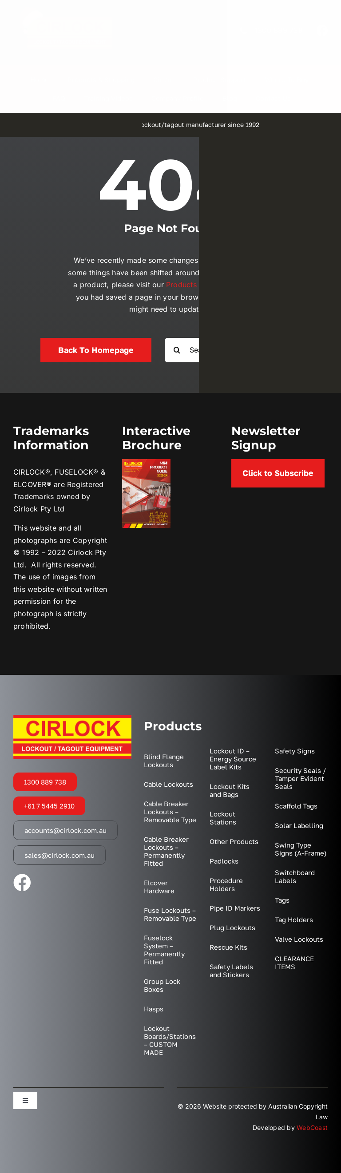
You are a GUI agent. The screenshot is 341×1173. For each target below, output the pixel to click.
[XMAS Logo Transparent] (65, 8)
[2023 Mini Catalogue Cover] (146, 462)
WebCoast (312, 1127)
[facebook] (322, 30)
